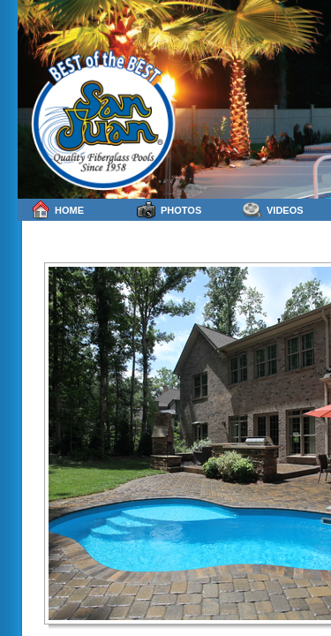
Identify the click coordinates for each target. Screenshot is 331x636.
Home (57, 210)
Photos (169, 210)
